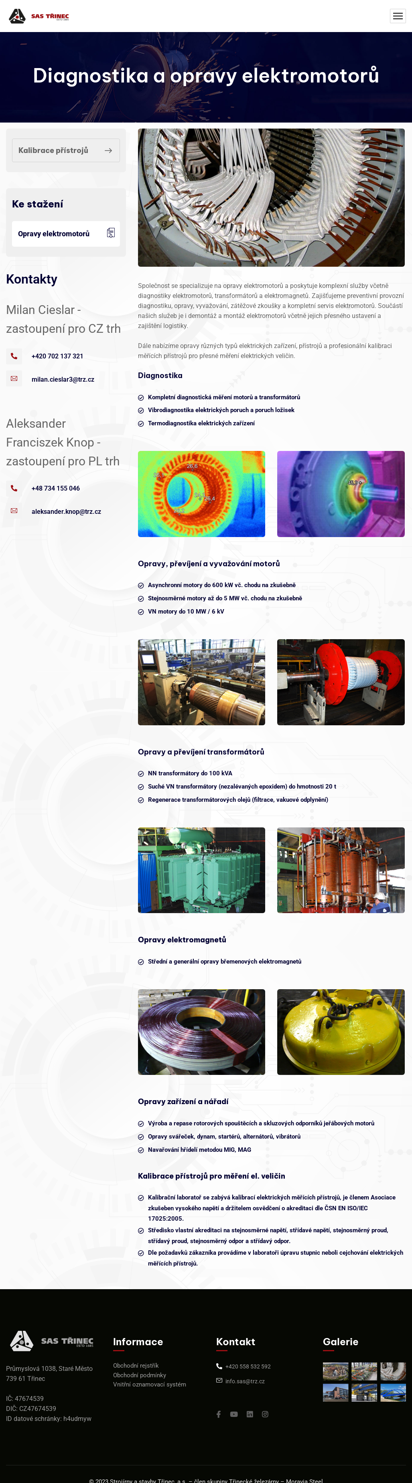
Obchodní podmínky (139, 1375)
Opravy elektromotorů (53, 233)
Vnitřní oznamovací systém (149, 1384)
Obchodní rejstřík (136, 1365)
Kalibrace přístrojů (67, 150)
